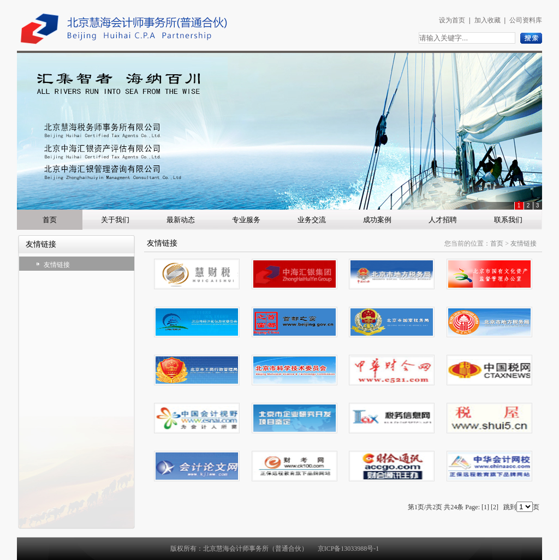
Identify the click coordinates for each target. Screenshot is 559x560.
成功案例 (377, 220)
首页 (50, 220)
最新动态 (180, 220)
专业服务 (246, 220)
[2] (494, 507)
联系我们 (508, 220)
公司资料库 (525, 20)
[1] (485, 507)
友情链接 (57, 265)
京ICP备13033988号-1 (348, 548)
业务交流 (312, 220)
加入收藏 (487, 20)
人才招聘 (443, 220)
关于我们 (115, 220)
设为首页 (452, 20)
